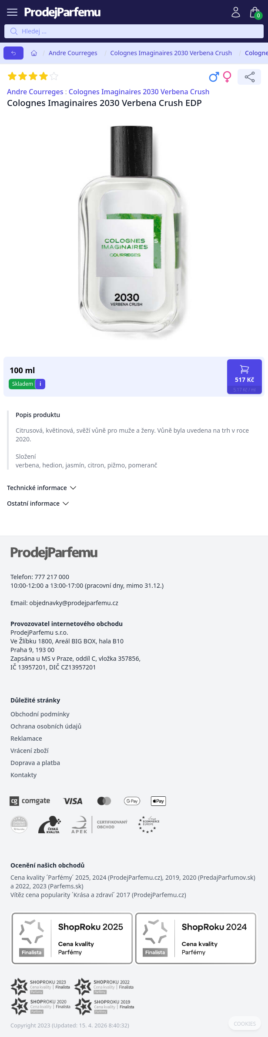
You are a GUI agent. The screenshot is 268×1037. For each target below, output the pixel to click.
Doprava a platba (35, 763)
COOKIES (245, 1023)
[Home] (34, 53)
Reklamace (26, 738)
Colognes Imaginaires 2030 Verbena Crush (171, 53)
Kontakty (23, 775)
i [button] (40, 384)
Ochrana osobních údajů (45, 726)
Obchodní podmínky (40, 714)
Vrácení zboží (29, 750)
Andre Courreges (73, 53)
